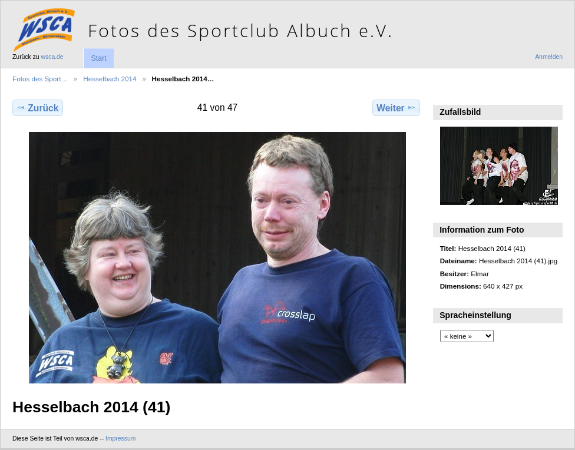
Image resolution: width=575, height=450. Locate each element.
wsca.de (52, 57)
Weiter (396, 107)
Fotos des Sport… (40, 78)
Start (98, 58)
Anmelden (549, 57)
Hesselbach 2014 (109, 78)
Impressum (120, 438)
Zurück (37, 107)
